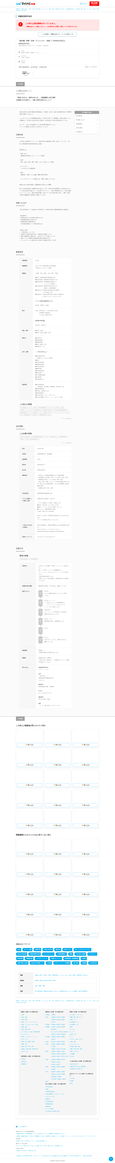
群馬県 (63, 1024)
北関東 (47, 1024)
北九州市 (54, 1079)
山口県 (58, 1062)
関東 (71, 954)
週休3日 (58, 949)
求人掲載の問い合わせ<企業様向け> (60, 1155)
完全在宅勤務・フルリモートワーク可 (55, 1094)
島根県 (58, 1059)
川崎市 (58, 1034)
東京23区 (66, 1031)
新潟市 (53, 1039)
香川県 (58, 1066)
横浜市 (53, 1034)
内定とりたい (67, 949)
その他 (72, 1056)
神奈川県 (54, 1029)
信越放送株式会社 (70, 8)
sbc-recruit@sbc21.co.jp (45, 693)
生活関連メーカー (75, 1024)
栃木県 (58, 1024)
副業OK (48, 1099)
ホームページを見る (44, 669)
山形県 (58, 1019)
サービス (73, 1029)
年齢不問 (37, 949)
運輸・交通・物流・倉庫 (76, 1049)
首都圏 (47, 1027)
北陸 (47, 1041)
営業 (30, 8)
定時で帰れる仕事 (23, 963)
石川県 (58, 1041)
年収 (32, 1136)
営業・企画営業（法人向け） (58, 8)
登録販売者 (29, 958)
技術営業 (20, 958)
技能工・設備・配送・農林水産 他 (30, 1049)
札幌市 (53, 1014)
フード (72, 1036)
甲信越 (47, 1036)
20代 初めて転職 (80, 954)
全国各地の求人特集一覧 (76, 1068)
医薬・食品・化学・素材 (27, 1046)
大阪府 (41, 980)
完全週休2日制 (49, 1101)
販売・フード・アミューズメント (30, 1022)
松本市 (50, 980)
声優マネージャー (56, 958)
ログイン (85, 3)
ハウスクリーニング (41, 958)
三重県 (53, 1046)
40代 (19, 949)
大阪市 (54, 980)
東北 (47, 1017)
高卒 (72, 1083)
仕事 (43, 1136)
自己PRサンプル (42, 1133)
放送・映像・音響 (40, 986)
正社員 (49, 963)
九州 (47, 1071)
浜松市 (58, 1049)
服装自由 (48, 1106)
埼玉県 (53, 1027)
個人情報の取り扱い (28, 1155)
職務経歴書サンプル (31, 1133)
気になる (30, 745)
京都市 (53, 1056)
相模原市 (64, 1034)
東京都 (45, 980)
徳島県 (53, 1066)
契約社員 (24, 1061)
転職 (18, 1141)
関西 (47, 1051)
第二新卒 (75, 963)
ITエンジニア (25, 1039)
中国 (47, 1059)
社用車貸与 (85, 991)
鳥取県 (53, 1059)
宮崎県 (63, 1074)
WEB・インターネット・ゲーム (29, 1036)
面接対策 (48, 1136)
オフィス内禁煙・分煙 (75, 991)
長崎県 (63, 1071)
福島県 (63, 1019)
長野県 (37, 980)
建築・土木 (24, 1044)
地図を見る (42, 680)
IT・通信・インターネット (77, 1014)
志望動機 (50, 1133)
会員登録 (94, 3)
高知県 (53, 1069)
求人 (22, 1141)
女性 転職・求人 (48, 1145)
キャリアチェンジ (49, 954)
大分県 (58, 1074)
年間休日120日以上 (48, 991)
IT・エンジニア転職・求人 (23, 1145)
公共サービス (25, 1051)
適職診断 (37, 1136)
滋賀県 (53, 1051)
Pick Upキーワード (30, 1141)
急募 (47, 1089)
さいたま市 (54, 1031)
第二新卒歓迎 (38, 991)
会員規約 (19, 1155)
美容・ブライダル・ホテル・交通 (30, 1024)
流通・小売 (73, 1034)
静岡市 (53, 1049)
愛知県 (63, 1044)
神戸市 (66, 1056)
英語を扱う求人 (32, 1150)
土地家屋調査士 (61, 954)
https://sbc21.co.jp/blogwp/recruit (46, 536)
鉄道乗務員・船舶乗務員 (71, 958)
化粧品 (84, 958)
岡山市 (53, 1064)
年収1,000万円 (48, 949)
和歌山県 (64, 1053)
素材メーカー (74, 1019)
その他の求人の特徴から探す (53, 1111)
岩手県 (58, 1017)
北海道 (47, 1014)
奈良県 (58, 1053)
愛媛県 (63, 1066)
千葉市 (60, 1031)
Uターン (64, 1133)
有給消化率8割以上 (50, 1091)
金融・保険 (73, 1041)
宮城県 (63, 1017)
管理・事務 (24, 1019)
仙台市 (53, 1022)
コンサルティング (75, 1044)
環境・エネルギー (75, 1051)
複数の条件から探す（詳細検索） (78, 1066)
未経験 (84, 963)
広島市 (58, 1064)
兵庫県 (53, 1053)
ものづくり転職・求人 (37, 1145)
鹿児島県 (54, 1076)
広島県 (53, 1062)
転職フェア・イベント (66, 1136)
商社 (72, 1027)
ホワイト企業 (27, 949)
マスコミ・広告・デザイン (77, 1039)
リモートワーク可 (50, 1096)
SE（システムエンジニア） (82, 949)
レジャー (73, 1031)
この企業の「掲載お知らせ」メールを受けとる (57, 34)
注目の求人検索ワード (37, 963)
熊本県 (53, 1074)
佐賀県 (58, 1071)
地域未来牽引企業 (35, 954)
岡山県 (63, 1059)
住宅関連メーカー (75, 1022)
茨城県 (53, 1024)
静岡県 (58, 1044)
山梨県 (58, 1036)
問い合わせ (46, 1155)
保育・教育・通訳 (26, 1029)
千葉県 (58, 1027)
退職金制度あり (50, 1104)
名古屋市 (64, 1049)
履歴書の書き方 (20, 1133)
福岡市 (59, 1079)
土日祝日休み (93, 963)
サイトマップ (38, 1155)
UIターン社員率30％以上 (61, 991)
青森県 (53, 1017)
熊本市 (64, 1079)
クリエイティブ (25, 1034)
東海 (47, 1044)
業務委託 (24, 1064)
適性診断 (57, 1133)
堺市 (63, 1056)
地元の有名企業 (22, 954)
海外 (47, 1081)
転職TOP (18, 8)
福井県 (63, 1041)
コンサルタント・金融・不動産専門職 (31, 1031)
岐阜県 (53, 1044)
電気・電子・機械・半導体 (28, 1041)
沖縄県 (59, 1076)
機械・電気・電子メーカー (77, 1017)
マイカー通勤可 (50, 1108)
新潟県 (53, 1036)
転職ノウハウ (56, 1136)
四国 (47, 1066)
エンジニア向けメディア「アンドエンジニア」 (85, 1136)
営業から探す (24, 8)
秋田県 (53, 1019)
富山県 (53, 1041)
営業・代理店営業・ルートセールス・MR (41, 8)
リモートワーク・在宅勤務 (62, 963)
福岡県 (53, 1071)
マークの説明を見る (67, 418)
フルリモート (92, 954)
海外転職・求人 (59, 1145)
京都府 (58, 1051)
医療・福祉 (24, 1027)
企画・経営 (24, 1017)
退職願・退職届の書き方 (22, 1136)
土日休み (73, 1078)
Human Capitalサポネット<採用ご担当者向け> (82, 1155)
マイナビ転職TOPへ (22, 1126)
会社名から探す (74, 1064)
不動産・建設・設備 (75, 1046)
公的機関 (73, 1053)
